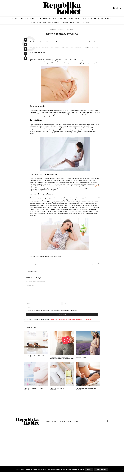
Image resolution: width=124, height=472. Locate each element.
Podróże (87, 18)
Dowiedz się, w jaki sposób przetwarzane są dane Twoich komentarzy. (70, 319)
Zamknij (89, 469)
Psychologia (55, 18)
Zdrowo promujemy (87, 22)
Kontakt (54, 421)
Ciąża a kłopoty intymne (62, 34)
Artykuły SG (53, 29)
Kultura (98, 18)
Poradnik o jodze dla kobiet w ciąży (34, 356)
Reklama (48, 421)
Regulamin (75, 421)
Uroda (23, 18)
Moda (14, 18)
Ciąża (44, 22)
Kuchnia (68, 18)
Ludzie (108, 18)
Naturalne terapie (75, 22)
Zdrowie (42, 18)
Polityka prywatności (65, 421)
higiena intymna (40, 256)
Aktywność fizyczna (36, 22)
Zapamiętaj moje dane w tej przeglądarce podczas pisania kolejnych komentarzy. (52, 310)
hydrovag (46, 256)
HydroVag (97, 186)
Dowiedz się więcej (101, 469)
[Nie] (122, 469)
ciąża (34, 256)
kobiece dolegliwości (55, 256)
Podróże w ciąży (81, 357)
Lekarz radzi (65, 22)
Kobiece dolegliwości (53, 22)
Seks (32, 18)
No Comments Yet (31, 271)
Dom (77, 18)
